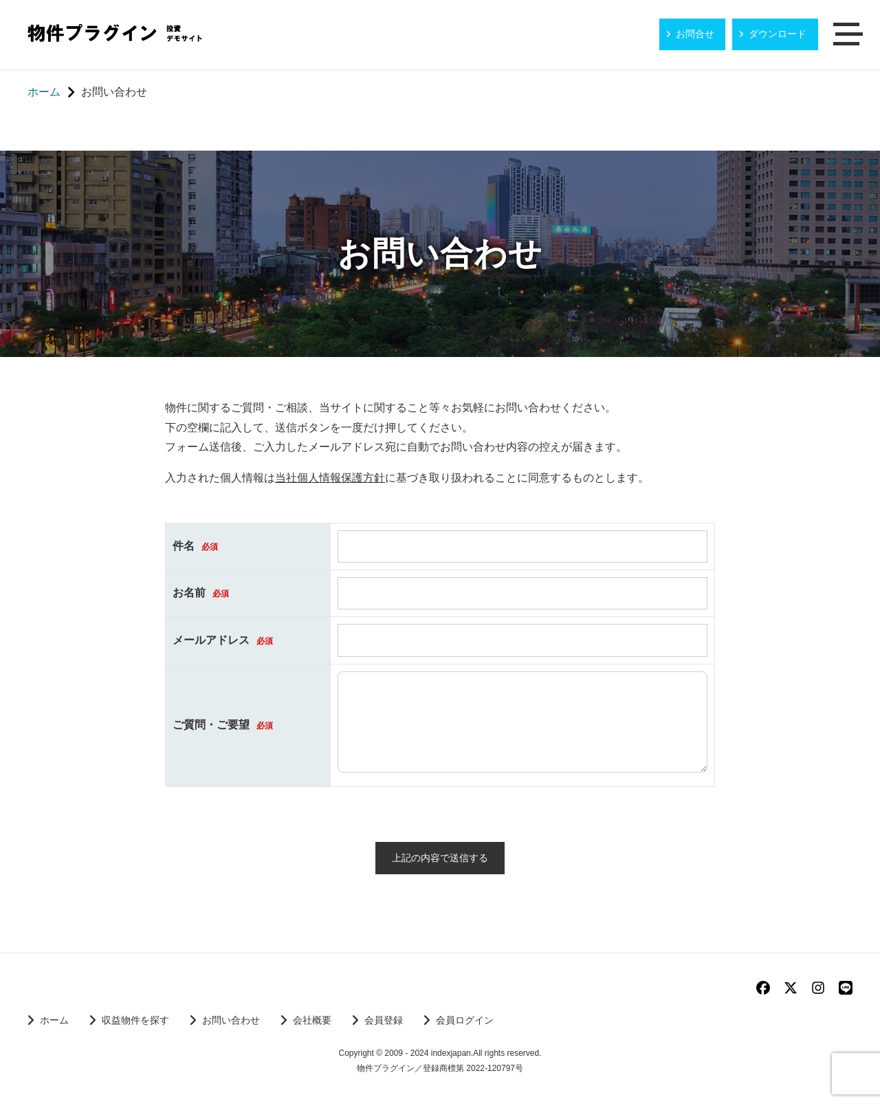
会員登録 (383, 1020)
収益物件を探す (135, 1020)
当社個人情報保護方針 (330, 478)
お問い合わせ (231, 1020)
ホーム (54, 1020)
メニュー (849, 35)
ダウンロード (777, 33)
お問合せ (695, 33)
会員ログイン (465, 1020)
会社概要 (312, 1020)
